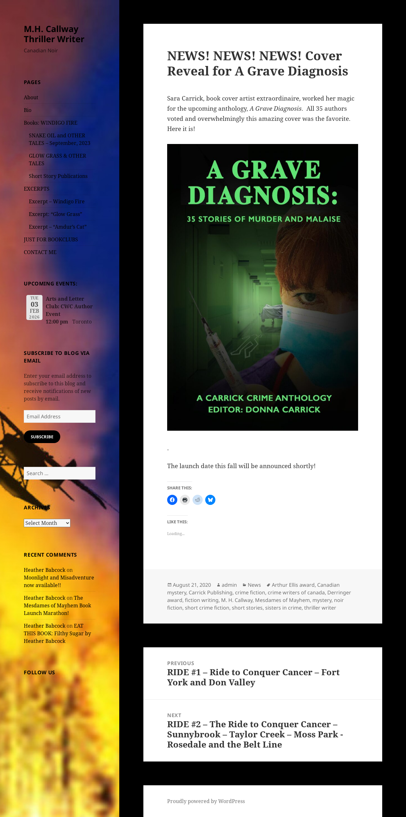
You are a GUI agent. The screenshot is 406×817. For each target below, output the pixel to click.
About (31, 97)
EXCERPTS (36, 188)
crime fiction (250, 592)
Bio (27, 110)
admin (229, 584)
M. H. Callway (236, 600)
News (254, 584)
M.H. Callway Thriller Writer (54, 34)
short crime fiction (207, 607)
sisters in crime (283, 607)
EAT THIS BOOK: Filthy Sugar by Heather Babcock (57, 633)
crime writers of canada (296, 592)
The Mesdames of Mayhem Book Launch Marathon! (57, 605)
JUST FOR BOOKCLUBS (51, 239)
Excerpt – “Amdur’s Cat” (58, 226)
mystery (321, 600)
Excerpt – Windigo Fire (57, 201)
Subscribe (42, 437)
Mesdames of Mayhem (282, 600)
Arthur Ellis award (293, 584)
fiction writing (202, 600)
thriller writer (320, 607)
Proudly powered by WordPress (206, 801)
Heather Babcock (44, 569)
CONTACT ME (40, 252)
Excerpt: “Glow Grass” (55, 214)
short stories (247, 607)
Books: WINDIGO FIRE (50, 122)
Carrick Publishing (210, 592)
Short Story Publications (58, 176)
